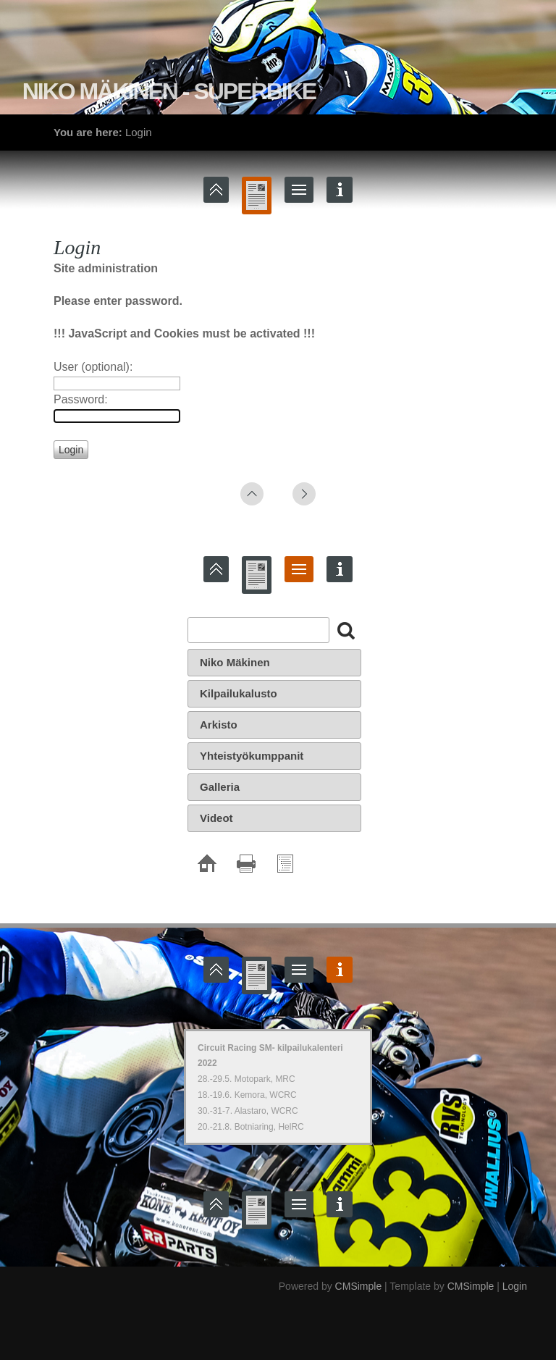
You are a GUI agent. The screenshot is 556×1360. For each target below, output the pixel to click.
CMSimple (358, 1286)
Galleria (220, 787)
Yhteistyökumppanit (251, 756)
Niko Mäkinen (235, 662)
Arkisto (218, 724)
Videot (216, 818)
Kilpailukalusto (238, 693)
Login (514, 1286)
